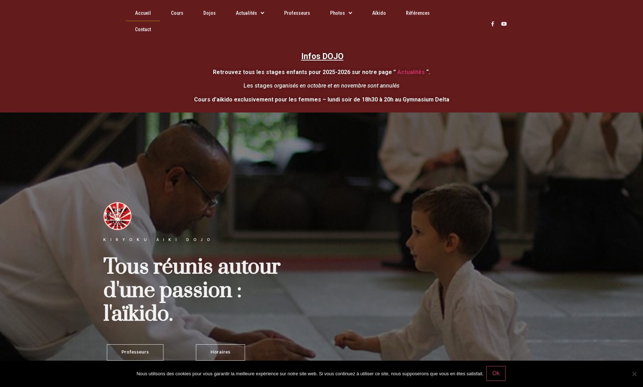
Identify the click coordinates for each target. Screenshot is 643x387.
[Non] (634, 374)
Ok (496, 374)
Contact (143, 23)
